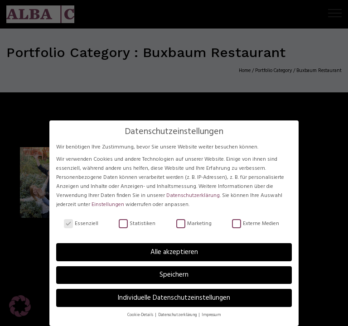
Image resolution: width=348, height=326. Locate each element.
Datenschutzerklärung (193, 195)
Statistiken (137, 224)
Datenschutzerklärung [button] (178, 315)
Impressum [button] (211, 315)
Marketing (194, 224)
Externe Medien (255, 224)
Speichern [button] (174, 274)
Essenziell (81, 224)
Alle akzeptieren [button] (174, 252)
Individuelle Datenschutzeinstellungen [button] (174, 297)
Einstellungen (108, 204)
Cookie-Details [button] (140, 315)
